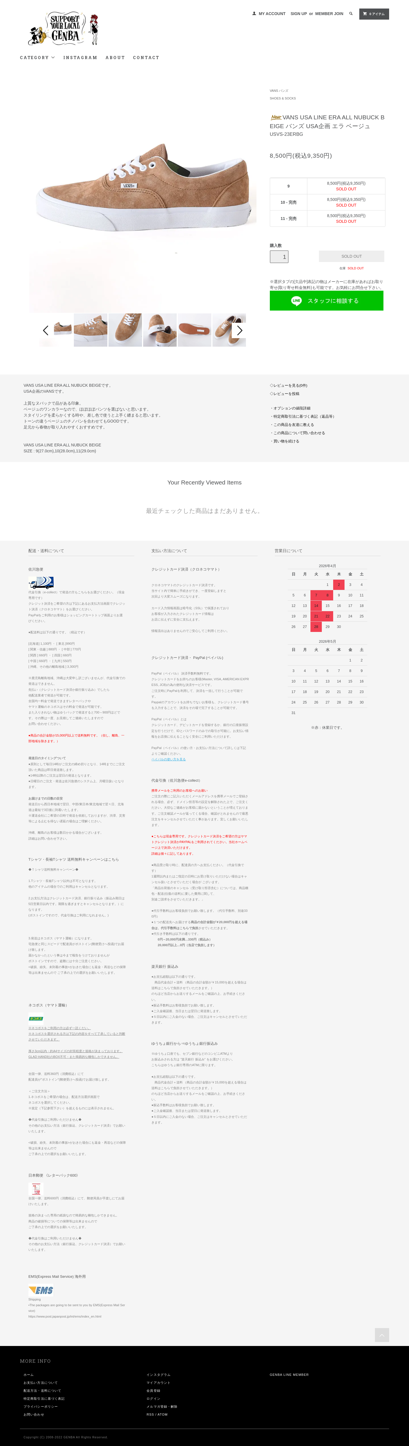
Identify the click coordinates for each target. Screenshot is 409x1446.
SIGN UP (299, 13)
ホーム (29, 1374)
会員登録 (153, 1390)
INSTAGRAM (80, 57)
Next (239, 330)
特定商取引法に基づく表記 (44, 1398)
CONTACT (146, 57)
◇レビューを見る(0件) (288, 386)
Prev (46, 330)
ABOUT (115, 57)
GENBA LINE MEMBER (289, 1374)
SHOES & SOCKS (283, 98)
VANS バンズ (279, 90)
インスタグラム (159, 1374)
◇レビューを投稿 (284, 394)
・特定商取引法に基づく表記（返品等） (303, 417)
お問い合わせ (34, 1414)
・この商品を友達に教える (292, 425)
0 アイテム (374, 13)
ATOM (163, 1414)
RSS (150, 1414)
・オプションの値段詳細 (290, 408)
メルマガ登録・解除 (162, 1406)
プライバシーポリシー (41, 1406)
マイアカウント (159, 1382)
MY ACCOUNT (272, 13)
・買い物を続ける (284, 441)
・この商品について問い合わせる (297, 433)
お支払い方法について (41, 1382)
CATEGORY (37, 57)
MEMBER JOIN (329, 13)
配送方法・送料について (42, 1390)
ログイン (153, 1398)
